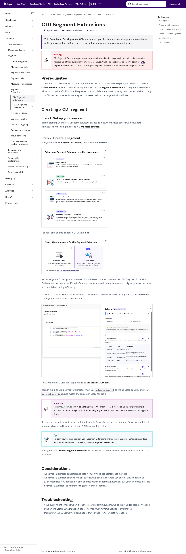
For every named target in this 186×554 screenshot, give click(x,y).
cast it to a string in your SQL (93, 410)
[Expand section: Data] (32, 32)
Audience (9, 38)
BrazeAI (9, 197)
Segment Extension (71, 142)
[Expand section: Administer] (32, 26)
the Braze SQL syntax (98, 382)
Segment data (17, 78)
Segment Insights (19, 119)
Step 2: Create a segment (170, 34)
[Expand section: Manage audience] (32, 50)
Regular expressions (20, 130)
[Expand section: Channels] (32, 184)
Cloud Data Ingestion (67, 39)
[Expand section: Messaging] (32, 178)
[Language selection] (97, 4)
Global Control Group (18, 166)
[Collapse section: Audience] (32, 38)
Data (7, 32)
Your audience (15, 44)
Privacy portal (11, 203)
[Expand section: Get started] (32, 20)
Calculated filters (19, 113)
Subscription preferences (14, 159)
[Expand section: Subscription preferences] (32, 159)
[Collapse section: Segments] (32, 55)
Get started (10, 20)
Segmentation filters (20, 72)
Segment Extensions (16, 91)
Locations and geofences (14, 151)
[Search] (129, 4)
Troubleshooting (18, 135)
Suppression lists (16, 172)
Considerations (165, 38)
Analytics (9, 191)
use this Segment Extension (72, 450)
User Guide (45, 15)
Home (8, 13)
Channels (9, 184)
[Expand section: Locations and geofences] (32, 151)
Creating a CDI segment (169, 25)
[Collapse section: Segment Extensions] (32, 90)
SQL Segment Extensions (20, 106)
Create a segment (19, 61)
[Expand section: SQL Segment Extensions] (32, 106)
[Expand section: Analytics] (32, 190)
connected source (50, 87)
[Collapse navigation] (32, 14)
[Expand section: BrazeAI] (32, 197)
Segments (13, 55)
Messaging (10, 178)
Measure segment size (21, 84)
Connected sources (89, 126)
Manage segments (19, 67)
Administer (10, 26)
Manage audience (16, 50)
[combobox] (146, 4)
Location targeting (19, 124)
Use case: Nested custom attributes (19, 142)
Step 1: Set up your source (170, 29)
